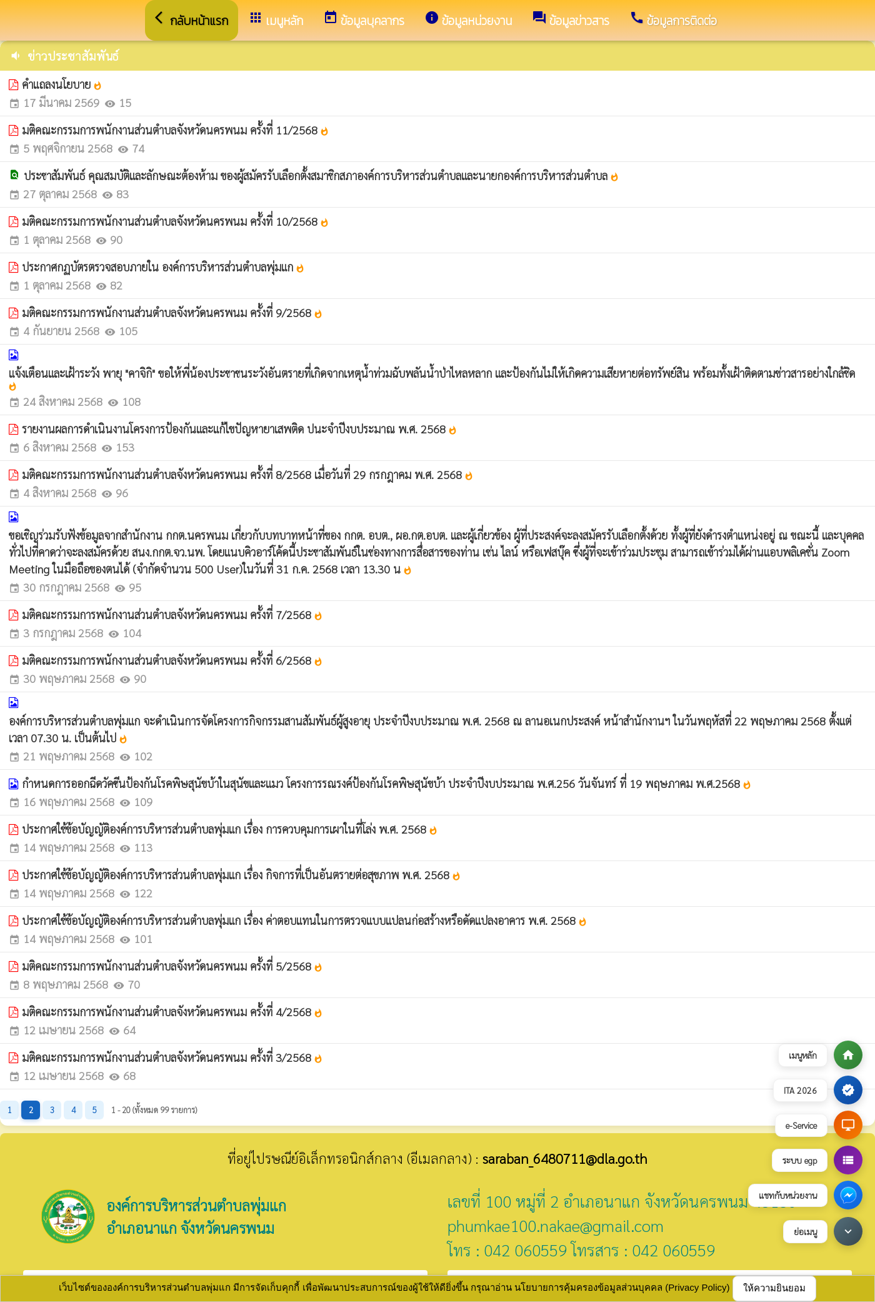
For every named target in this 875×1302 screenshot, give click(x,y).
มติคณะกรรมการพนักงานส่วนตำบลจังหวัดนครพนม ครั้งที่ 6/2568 (172, 660)
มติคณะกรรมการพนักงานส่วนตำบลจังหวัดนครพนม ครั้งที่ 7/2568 (172, 614)
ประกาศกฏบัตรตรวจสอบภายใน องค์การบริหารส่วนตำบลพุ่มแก (163, 267)
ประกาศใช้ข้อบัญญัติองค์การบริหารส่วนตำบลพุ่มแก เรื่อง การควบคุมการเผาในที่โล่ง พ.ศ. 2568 (230, 829)
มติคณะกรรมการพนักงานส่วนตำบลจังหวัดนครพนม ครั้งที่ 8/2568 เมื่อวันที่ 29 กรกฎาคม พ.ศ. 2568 (248, 474)
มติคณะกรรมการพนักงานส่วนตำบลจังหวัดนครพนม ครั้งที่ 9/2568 (172, 312)
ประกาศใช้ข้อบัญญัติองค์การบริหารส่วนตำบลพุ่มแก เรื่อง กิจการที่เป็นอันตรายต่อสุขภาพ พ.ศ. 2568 (241, 874)
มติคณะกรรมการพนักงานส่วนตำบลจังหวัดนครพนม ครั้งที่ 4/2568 (172, 1011)
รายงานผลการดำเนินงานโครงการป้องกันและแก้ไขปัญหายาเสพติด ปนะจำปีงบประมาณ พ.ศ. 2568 (240, 428)
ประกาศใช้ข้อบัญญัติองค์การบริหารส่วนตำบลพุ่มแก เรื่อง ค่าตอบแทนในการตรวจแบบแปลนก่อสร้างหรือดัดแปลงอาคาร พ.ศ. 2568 (305, 920)
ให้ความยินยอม (774, 1288)
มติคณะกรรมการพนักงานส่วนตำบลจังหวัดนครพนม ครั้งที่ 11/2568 (175, 130)
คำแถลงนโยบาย (62, 84)
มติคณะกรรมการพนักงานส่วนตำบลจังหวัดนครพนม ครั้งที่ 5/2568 (172, 966)
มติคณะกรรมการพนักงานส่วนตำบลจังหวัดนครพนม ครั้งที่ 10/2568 (175, 221)
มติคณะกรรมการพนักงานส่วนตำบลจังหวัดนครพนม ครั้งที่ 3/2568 (172, 1057)
